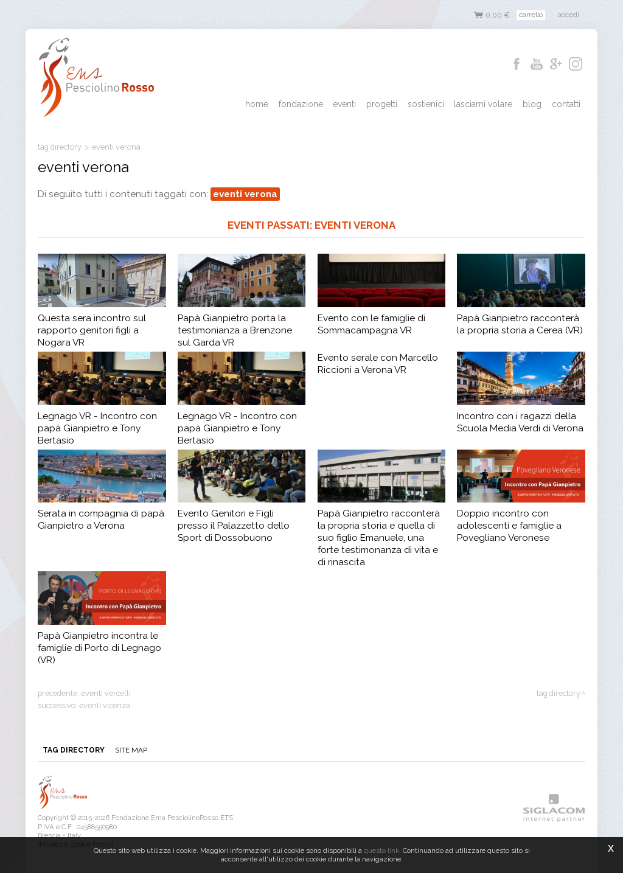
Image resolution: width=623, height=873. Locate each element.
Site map (130, 750)
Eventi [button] (346, 104)
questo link (381, 850)
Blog (532, 104)
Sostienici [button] (427, 104)
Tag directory (60, 146)
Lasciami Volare (484, 104)
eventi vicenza (104, 705)
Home (259, 104)
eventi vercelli (106, 693)
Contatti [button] (566, 104)
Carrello (531, 14)
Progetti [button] (383, 104)
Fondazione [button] (303, 104)
